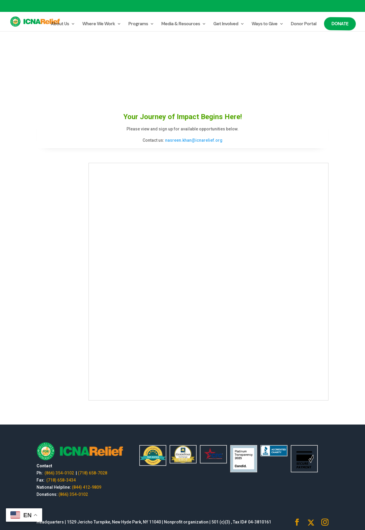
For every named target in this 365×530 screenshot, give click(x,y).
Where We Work (98, 24)
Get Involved (225, 24)
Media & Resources (180, 24)
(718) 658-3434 (61, 480)
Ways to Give (264, 24)
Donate (339, 24)
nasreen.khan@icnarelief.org (193, 140)
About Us (60, 24)
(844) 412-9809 (86, 487)
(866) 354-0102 (60, 473)
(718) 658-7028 (92, 473)
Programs (138, 24)
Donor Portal (303, 24)
